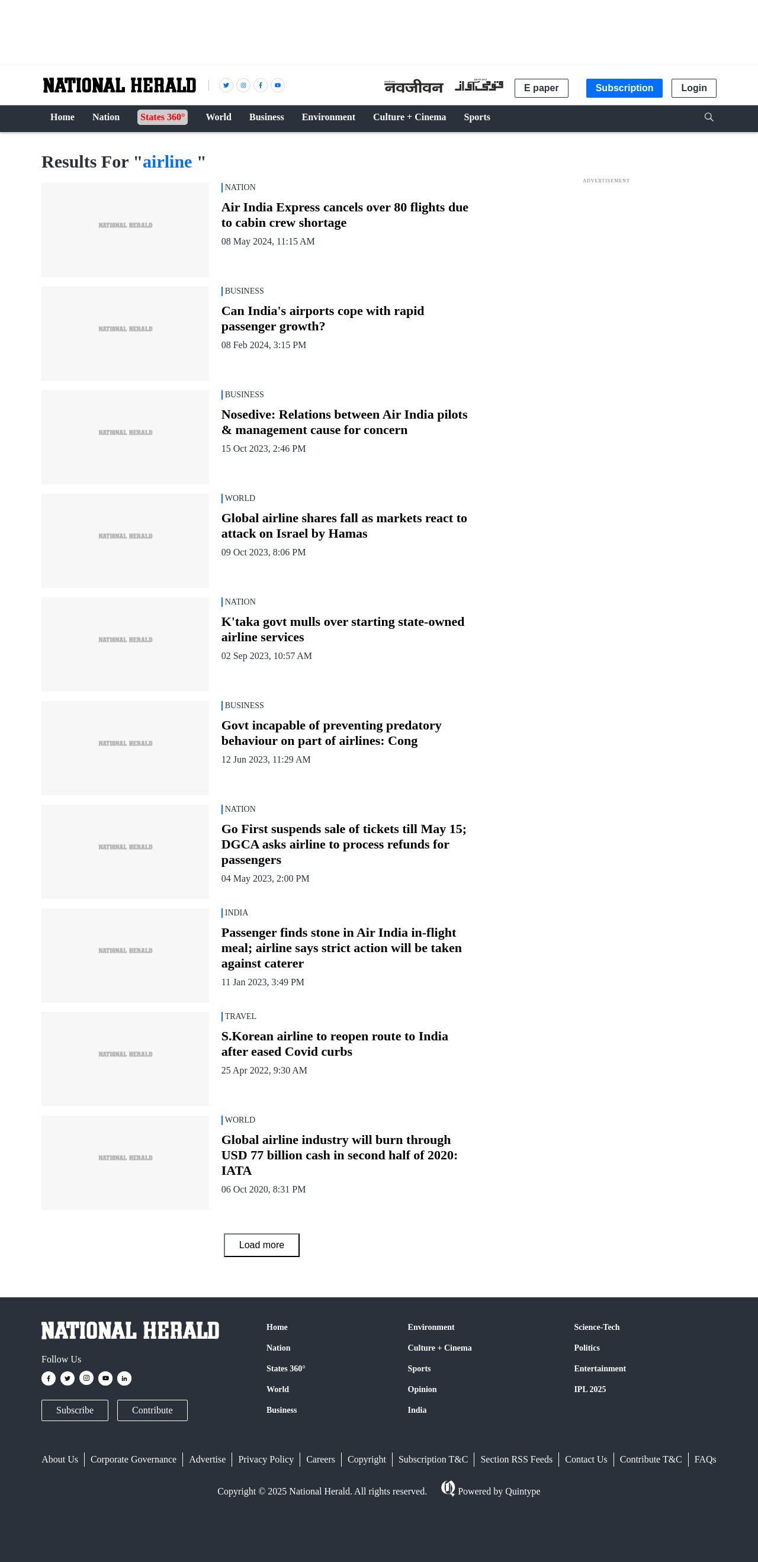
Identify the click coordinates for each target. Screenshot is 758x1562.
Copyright (367, 1459)
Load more (262, 1245)
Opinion (422, 1389)
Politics (587, 1348)
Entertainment (600, 1368)
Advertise (207, 1459)
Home (277, 1327)
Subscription (625, 88)
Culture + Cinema (440, 1348)
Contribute (152, 1410)
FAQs (706, 1459)
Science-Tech (596, 1327)
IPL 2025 (590, 1389)
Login (694, 88)
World (277, 1389)
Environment (431, 1327)
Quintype (522, 1491)
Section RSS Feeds (516, 1459)
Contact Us (586, 1459)
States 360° (286, 1368)
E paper (541, 88)
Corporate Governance (133, 1459)
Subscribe (75, 1410)
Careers (320, 1459)
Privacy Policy (266, 1459)
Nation (278, 1348)
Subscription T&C (433, 1459)
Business (281, 1410)
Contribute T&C (651, 1459)
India (417, 1410)
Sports (419, 1368)
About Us (59, 1459)
